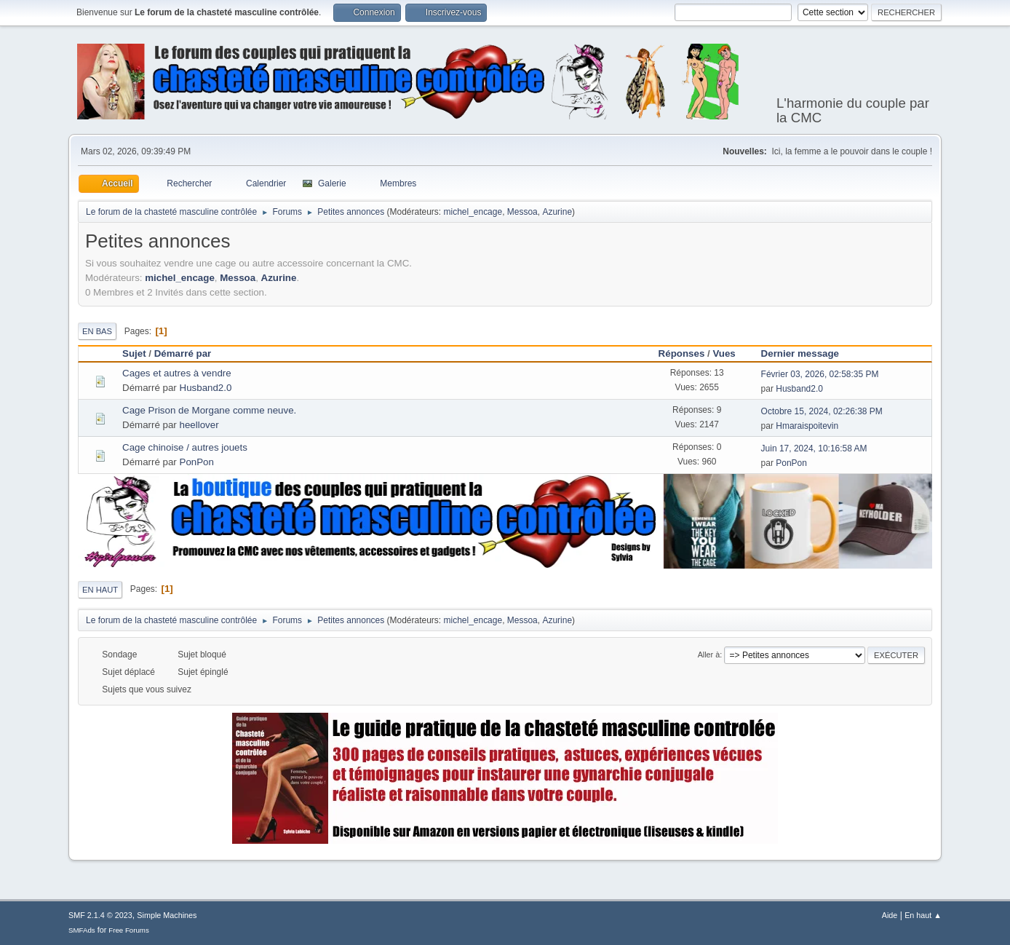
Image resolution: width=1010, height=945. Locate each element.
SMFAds (81, 930)
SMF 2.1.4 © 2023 (100, 915)
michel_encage (473, 212)
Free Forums (128, 930)
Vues (723, 353)
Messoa (522, 212)
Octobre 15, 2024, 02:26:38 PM (822, 411)
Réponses (682, 353)
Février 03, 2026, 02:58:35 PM (820, 374)
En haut (100, 589)
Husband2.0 (206, 387)
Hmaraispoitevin (807, 426)
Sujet (134, 353)
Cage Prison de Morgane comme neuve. (209, 410)
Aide (890, 915)
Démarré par (183, 353)
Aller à (709, 654)
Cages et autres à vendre (176, 373)
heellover (199, 424)
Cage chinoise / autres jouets (184, 447)
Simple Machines (166, 915)
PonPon (197, 461)
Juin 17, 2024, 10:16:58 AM (814, 448)
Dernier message (806, 353)
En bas (97, 331)
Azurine (557, 212)
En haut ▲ (923, 915)
